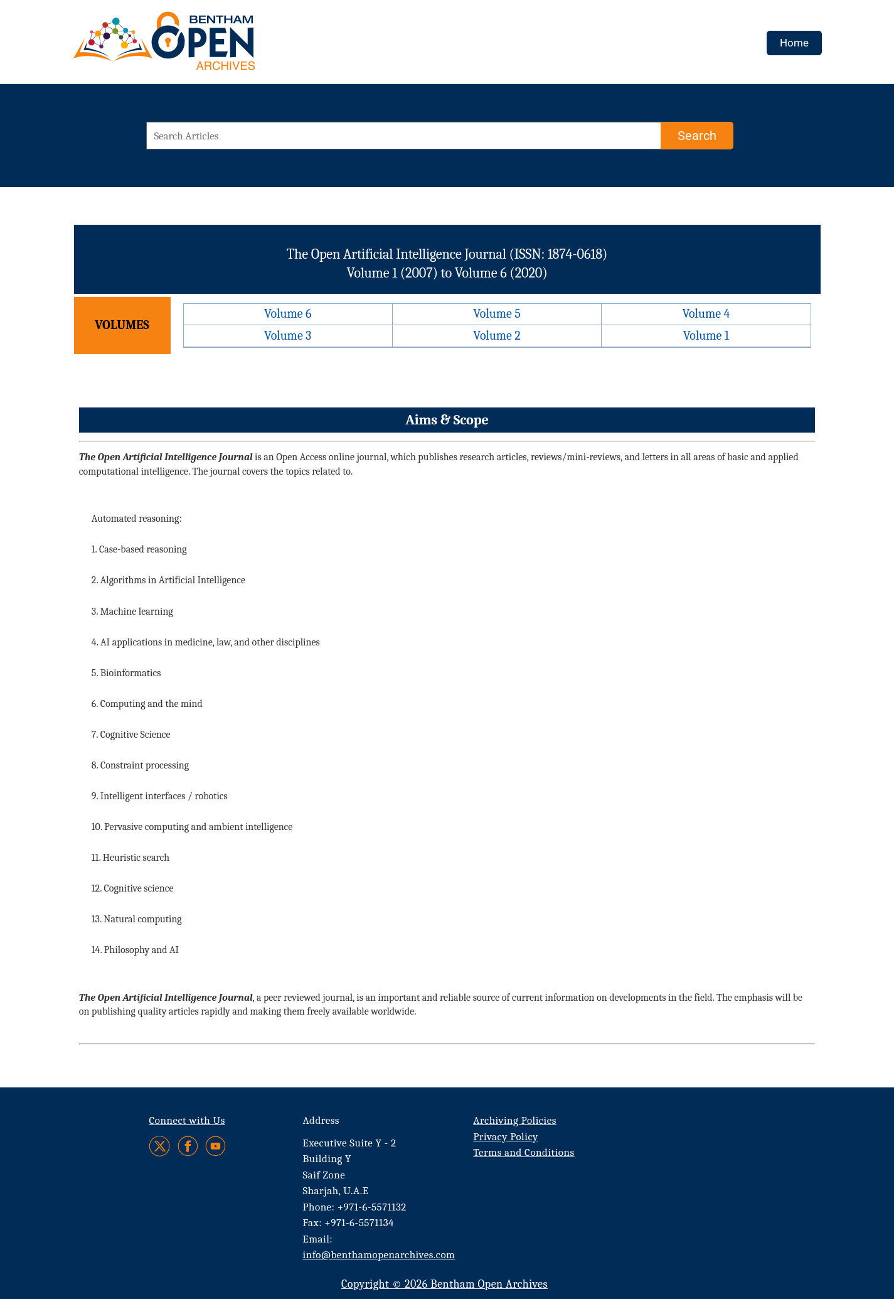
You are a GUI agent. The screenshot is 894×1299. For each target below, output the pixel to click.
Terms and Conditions (523, 1152)
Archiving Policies (514, 1120)
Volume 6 (287, 313)
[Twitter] (160, 1146)
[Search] (697, 135)
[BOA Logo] (201, 46)
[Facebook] (188, 1146)
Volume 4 (706, 313)
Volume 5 (497, 313)
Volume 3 (287, 335)
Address (321, 1120)
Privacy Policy (505, 1137)
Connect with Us (187, 1120)
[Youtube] (215, 1146)
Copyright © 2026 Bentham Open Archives (444, 1284)
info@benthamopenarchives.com (379, 1255)
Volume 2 (496, 335)
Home (794, 42)
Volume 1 (706, 335)
